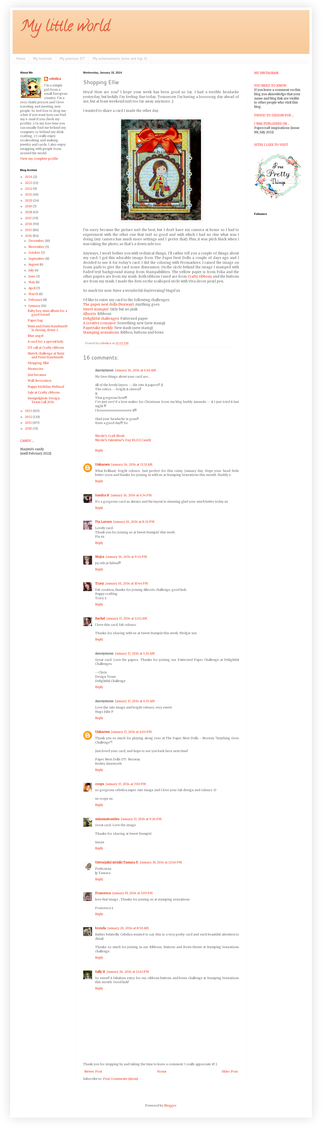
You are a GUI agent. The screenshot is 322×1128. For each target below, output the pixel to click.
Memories (36, 369)
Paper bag (35, 320)
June (32, 276)
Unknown (102, 464)
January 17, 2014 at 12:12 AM (126, 618)
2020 (29, 200)
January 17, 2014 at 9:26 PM (141, 819)
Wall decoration (39, 380)
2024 (29, 177)
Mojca (99, 557)
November (36, 247)
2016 (29, 224)
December (36, 241)
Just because (37, 375)
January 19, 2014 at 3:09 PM (132, 893)
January (34, 306)
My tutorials (42, 58)
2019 (29, 206)
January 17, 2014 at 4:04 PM (131, 732)
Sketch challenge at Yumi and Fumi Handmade (46, 355)
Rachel (100, 618)
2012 (29, 417)
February (35, 300)
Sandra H (102, 495)
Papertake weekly (98, 328)
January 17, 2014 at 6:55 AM (135, 701)
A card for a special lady (45, 341)
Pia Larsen (103, 522)
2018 (29, 212)
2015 (29, 230)
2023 (29, 183)
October (34, 252)
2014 (29, 236)
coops (99, 784)
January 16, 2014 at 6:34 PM (131, 495)
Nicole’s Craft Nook (110, 436)
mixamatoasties (107, 819)
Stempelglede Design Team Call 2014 (44, 400)
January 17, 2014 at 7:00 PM (126, 784)
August (33, 264)
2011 (28, 423)
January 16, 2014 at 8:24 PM (133, 522)
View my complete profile (39, 158)
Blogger (170, 1105)
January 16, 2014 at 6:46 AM (135, 370)
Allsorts (89, 314)
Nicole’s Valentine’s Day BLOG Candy (123, 440)
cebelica (55, 79)
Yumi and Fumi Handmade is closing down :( (48, 328)
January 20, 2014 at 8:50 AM (128, 928)
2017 (28, 218)
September (36, 259)
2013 (29, 411)
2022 (29, 188)
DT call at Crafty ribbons (46, 347)
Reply (99, 450)
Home (20, 58)
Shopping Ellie (38, 363)
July (31, 270)
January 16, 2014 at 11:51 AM (131, 464)
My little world (65, 27)
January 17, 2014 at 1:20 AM (135, 653)
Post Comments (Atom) (120, 1079)
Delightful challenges (101, 318)
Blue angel (35, 336)
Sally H (100, 972)
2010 (29, 428)
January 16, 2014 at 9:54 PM (126, 557)
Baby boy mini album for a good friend (47, 312)
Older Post (230, 1071)
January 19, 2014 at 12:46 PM (161, 862)
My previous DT (72, 58)
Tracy (99, 583)
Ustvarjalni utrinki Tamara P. (116, 862)
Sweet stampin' (95, 309)
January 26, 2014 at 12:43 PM (128, 972)
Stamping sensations (101, 332)
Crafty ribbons (200, 276)
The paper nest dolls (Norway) (108, 304)
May (32, 282)
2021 (29, 194)
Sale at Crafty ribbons (44, 392)
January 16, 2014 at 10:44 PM (126, 583)
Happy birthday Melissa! (46, 387)
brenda (100, 928)
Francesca (103, 893)
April (32, 288)
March (33, 294)
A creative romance (99, 323)
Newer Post (93, 1071)
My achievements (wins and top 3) (120, 58)
